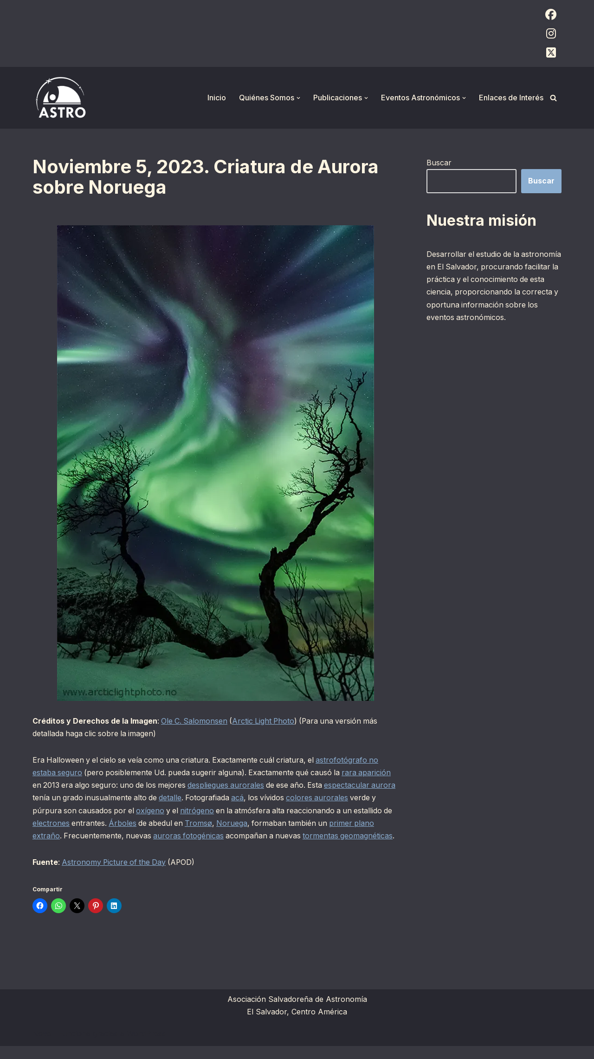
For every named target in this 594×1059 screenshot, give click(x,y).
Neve (41, 1047)
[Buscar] (553, 97)
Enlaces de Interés (511, 97)
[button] (298, 98)
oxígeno (181, 810)
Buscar (439, 162)
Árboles (165, 823)
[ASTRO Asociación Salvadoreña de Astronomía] (60, 97)
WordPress (146, 1047)
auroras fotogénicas (212, 836)
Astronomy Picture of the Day (115, 875)
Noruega (276, 823)
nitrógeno (229, 810)
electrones (92, 823)
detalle (199, 798)
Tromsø (242, 823)
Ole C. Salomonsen (195, 721)
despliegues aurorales (230, 785)
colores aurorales (348, 798)
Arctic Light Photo (265, 721)
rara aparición (372, 773)
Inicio (216, 97)
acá (267, 798)
